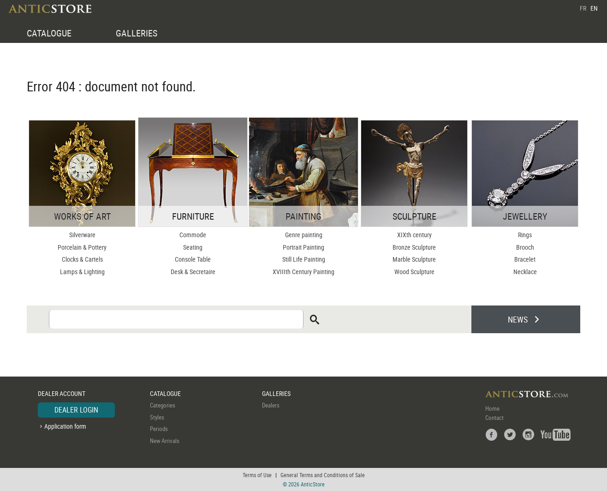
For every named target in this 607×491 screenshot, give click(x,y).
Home (492, 408)
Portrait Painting (303, 247)
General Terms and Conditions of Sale (322, 475)
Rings (525, 234)
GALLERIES (136, 33)
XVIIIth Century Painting (303, 271)
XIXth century (414, 234)
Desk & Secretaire (193, 271)
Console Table (193, 259)
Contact (494, 417)
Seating (192, 247)
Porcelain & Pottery (82, 247)
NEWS (518, 319)
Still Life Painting (303, 259)
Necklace (525, 271)
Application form (65, 426)
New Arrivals (164, 441)
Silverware (82, 234)
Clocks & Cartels (82, 259)
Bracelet (525, 259)
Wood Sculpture (414, 271)
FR (583, 8)
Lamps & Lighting (82, 271)
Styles (157, 417)
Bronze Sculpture (414, 247)
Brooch (525, 247)
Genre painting (303, 234)
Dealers (271, 405)
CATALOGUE (49, 33)
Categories (162, 405)
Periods (159, 429)
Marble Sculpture (414, 259)
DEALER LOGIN (76, 410)
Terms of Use (257, 475)
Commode (192, 234)
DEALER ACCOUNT (61, 393)
